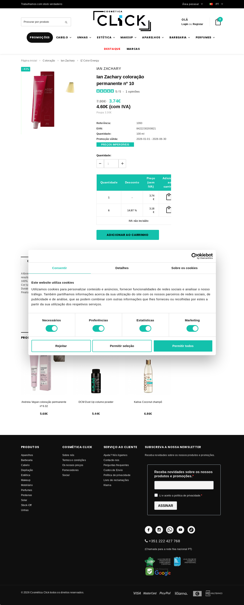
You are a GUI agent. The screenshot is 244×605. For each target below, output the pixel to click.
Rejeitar (61, 346)
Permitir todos (183, 346)
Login (184, 24)
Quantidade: (103, 155)
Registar (198, 24)
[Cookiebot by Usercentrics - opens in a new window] (194, 256)
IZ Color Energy (89, 60)
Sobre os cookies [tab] (184, 267)
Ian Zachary (68, 60)
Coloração (49, 60)
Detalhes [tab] (122, 267)
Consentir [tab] (59, 267)
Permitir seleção (122, 346)
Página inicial (29, 60)
